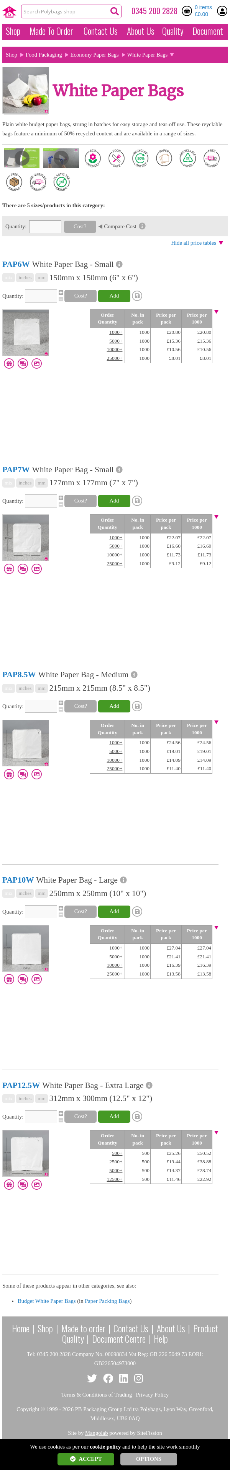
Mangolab (96, 1433)
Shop (13, 30)
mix (9, 277)
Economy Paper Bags (95, 55)
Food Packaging (44, 55)
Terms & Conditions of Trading (96, 1395)
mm (42, 277)
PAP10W (18, 880)
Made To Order (51, 30)
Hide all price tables (193, 243)
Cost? (80, 226)
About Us (140, 30)
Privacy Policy (152, 1395)
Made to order (83, 1328)
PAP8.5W (19, 674)
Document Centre (119, 1338)
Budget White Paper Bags (47, 1301)
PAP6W (16, 264)
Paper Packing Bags (107, 1301)
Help (161, 1338)
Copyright (27, 1409)
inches (24, 277)
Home (21, 1328)
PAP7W (16, 469)
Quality (173, 30)
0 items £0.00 (203, 10)
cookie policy (105, 1447)
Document (207, 30)
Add (114, 296)
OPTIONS (148, 1459)
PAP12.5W (21, 1085)
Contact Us (100, 30)
